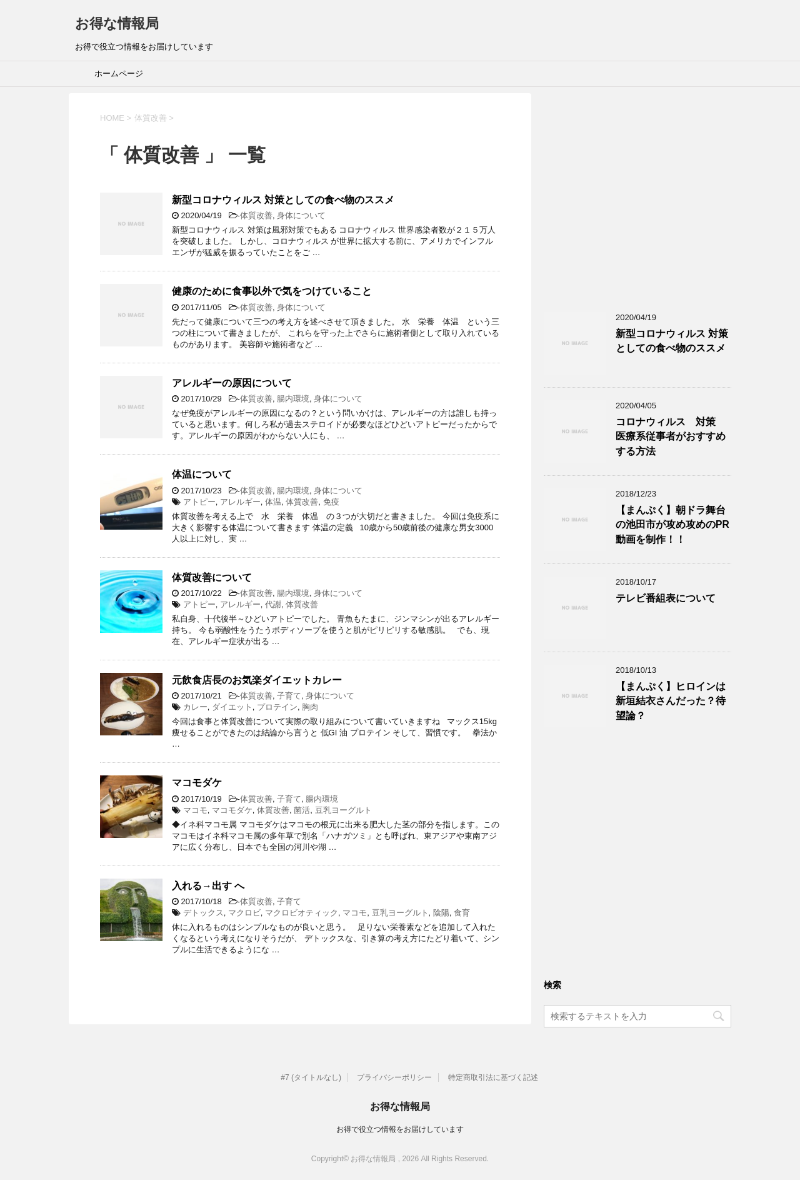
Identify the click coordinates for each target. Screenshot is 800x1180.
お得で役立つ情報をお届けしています (400, 1129)
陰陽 (441, 912)
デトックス (203, 912)
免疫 (331, 502)
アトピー (199, 502)
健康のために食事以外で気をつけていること (272, 291)
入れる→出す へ (208, 885)
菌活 (302, 810)
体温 (273, 502)
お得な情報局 (117, 23)
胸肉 (310, 707)
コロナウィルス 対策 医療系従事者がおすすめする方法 (671, 436)
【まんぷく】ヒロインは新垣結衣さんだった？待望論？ (671, 701)
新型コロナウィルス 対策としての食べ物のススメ (283, 199)
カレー (195, 707)
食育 (462, 912)
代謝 (273, 604)
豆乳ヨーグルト (343, 810)
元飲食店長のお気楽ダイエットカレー (257, 680)
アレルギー (240, 502)
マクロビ (244, 912)
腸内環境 (293, 398)
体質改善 (256, 215)
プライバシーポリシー (394, 1077)
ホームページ (118, 73)
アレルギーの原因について (232, 383)
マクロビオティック (301, 912)
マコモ (195, 810)
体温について (202, 474)
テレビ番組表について (666, 598)
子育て (289, 695)
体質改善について (212, 577)
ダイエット (232, 707)
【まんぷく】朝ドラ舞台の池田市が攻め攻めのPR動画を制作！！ (672, 525)
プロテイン (277, 707)
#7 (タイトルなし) (311, 1077)
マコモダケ (197, 782)
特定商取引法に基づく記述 (493, 1077)
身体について (301, 215)
